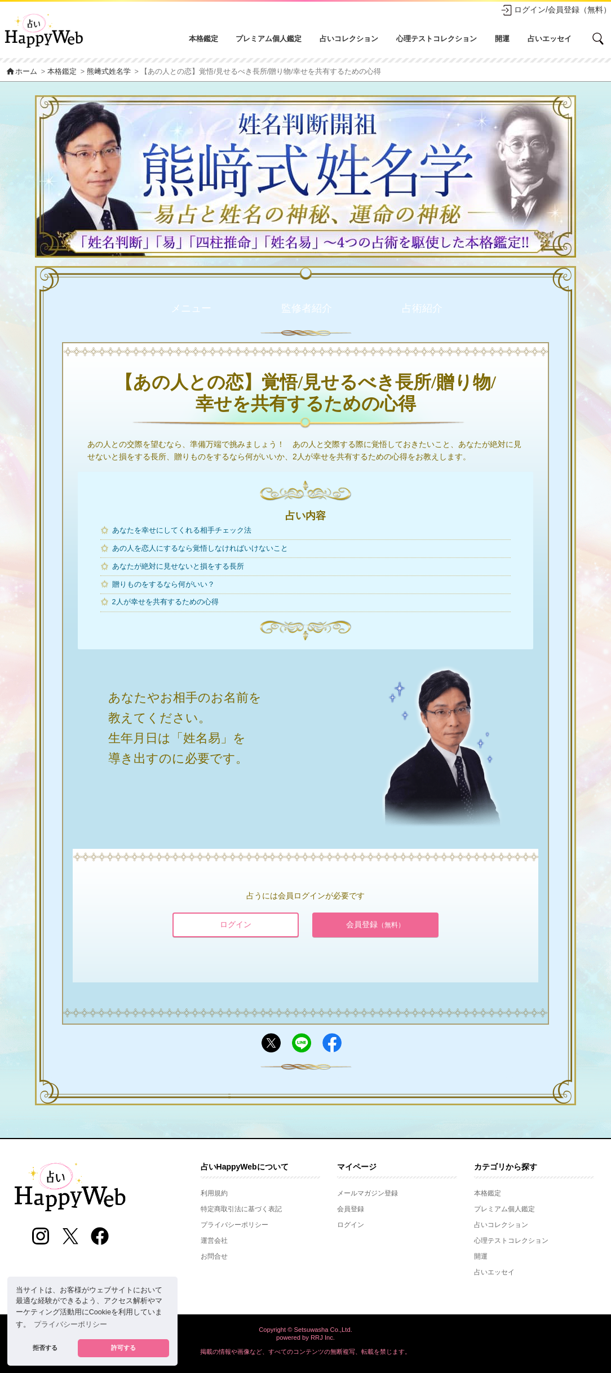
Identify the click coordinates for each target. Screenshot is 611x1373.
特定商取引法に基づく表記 (241, 1209)
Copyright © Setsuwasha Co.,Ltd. (305, 1329)
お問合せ (214, 1256)
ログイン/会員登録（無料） (556, 10)
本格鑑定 (203, 38)
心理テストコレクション (436, 38)
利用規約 (214, 1193)
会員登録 (375, 924)
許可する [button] (123, 1347)
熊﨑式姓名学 (109, 72)
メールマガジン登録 (367, 1193)
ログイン (235, 924)
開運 (502, 38)
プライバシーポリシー (234, 1225)
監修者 (306, 308)
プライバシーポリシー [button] (70, 1324)
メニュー (191, 308)
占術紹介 (422, 308)
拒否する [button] (45, 1347)
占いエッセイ (550, 38)
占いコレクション (349, 38)
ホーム (21, 72)
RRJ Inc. (323, 1337)
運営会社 (214, 1240)
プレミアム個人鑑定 (269, 38)
